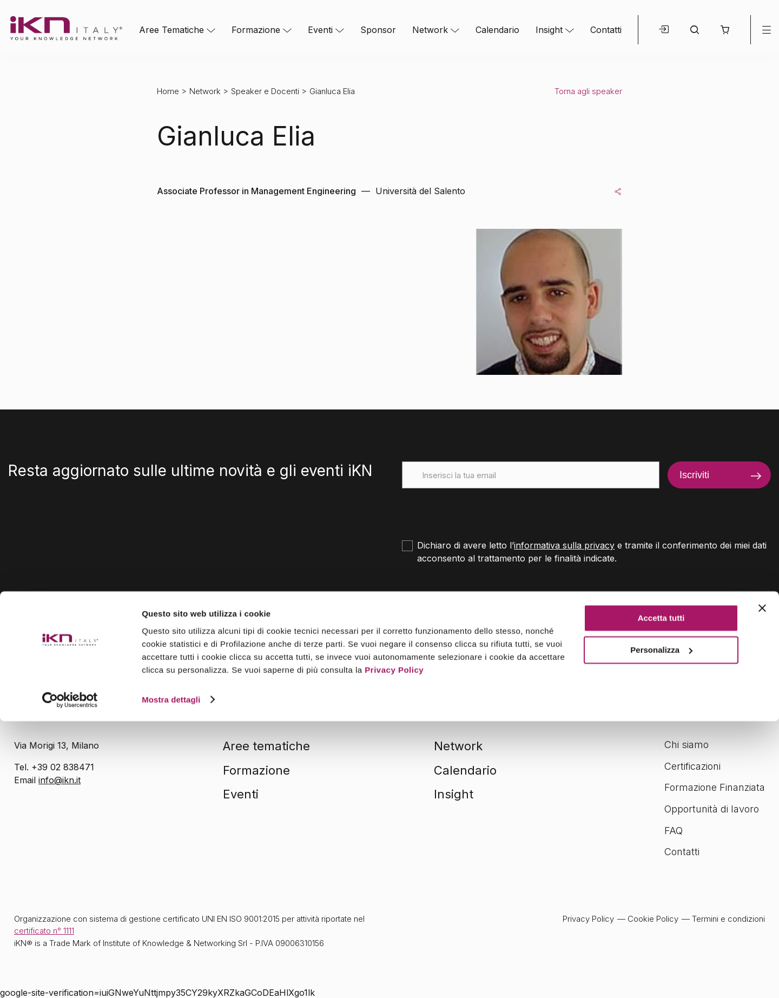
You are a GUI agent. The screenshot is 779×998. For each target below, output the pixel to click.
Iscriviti (694, 475)
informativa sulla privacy (564, 545)
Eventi (320, 29)
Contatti (606, 29)
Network (430, 29)
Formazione (256, 29)
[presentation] (484, 509)
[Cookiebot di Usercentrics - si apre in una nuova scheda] (70, 977)
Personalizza (661, 926)
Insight (549, 29)
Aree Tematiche (171, 29)
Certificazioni (692, 766)
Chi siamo (686, 744)
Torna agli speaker (588, 91)
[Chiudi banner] (762, 885)
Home (168, 91)
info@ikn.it (59, 780)
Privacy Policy (394, 946)
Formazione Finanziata (714, 787)
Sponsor (378, 29)
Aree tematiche (266, 746)
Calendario (497, 29)
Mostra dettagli (171, 976)
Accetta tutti (661, 895)
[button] (724, 29)
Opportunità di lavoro (711, 809)
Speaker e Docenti (265, 91)
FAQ (673, 830)
